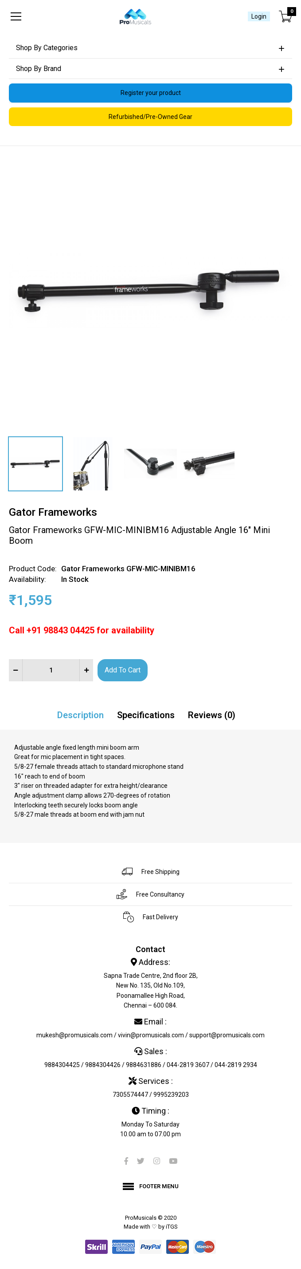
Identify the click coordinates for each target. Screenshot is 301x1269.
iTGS (172, 1226)
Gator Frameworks (53, 512)
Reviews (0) (211, 715)
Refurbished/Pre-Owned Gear (150, 116)
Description (80, 715)
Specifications (146, 715)
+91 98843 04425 (60, 630)
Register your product (151, 92)
